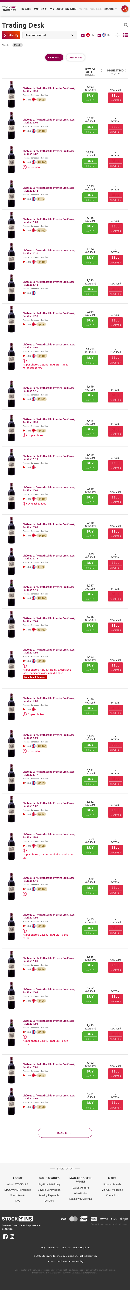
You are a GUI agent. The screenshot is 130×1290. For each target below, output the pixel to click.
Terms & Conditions (56, 1261)
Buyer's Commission (49, 1189)
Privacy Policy (76, 1261)
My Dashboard (80, 1187)
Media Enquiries (81, 1247)
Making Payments (49, 1195)
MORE (110, 9)
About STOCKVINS (17, 1184)
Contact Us (112, 1195)
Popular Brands (112, 1184)
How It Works (17, 1195)
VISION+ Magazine (112, 1189)
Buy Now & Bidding (49, 1184)
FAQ (17, 1200)
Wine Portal (90, 9)
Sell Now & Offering (80, 1198)
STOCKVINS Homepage (17, 1189)
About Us (66, 1247)
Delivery (49, 1200)
